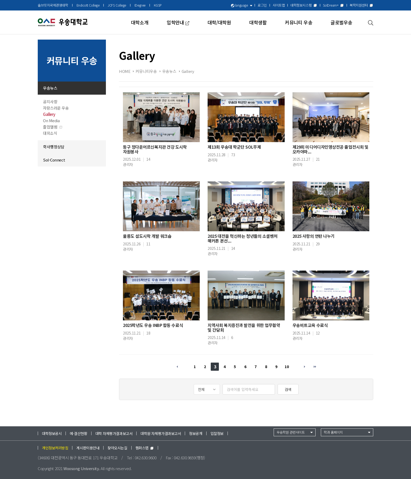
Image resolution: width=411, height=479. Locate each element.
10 (287, 366)
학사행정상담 (53, 146)
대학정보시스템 (303, 5)
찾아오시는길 (117, 448)
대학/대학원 (219, 22)
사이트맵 (279, 5)
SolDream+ (333, 5)
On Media (51, 120)
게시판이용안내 (87, 448)
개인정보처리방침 (55, 448)
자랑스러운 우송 (56, 108)
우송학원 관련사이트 (291, 432)
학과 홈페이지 (333, 432)
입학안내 (178, 22)
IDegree (139, 5)
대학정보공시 (52, 433)
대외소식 (50, 133)
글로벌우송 (341, 22)
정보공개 (195, 433)
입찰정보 (217, 433)
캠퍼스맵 (145, 448)
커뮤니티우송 (146, 71)
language (241, 5)
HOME (124, 71)
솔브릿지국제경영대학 (53, 5)
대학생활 (258, 22)
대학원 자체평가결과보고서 (160, 433)
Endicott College (88, 5)
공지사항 (50, 101)
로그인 (262, 5)
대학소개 (139, 22)
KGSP (158, 5)
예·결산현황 (78, 433)
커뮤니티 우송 (298, 22)
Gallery (49, 114)
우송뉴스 (50, 88)
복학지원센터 (361, 5)
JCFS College (117, 5)
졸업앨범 (53, 127)
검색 (288, 389)
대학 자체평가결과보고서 (114, 433)
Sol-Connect (54, 160)
